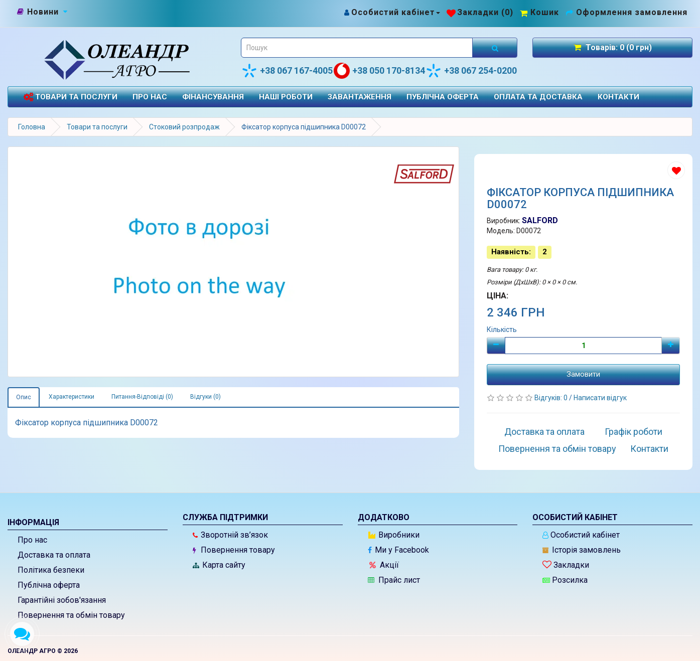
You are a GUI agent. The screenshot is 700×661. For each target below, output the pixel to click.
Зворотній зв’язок (230, 535)
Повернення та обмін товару (557, 448)
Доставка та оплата (544, 431)
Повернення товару (234, 550)
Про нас (149, 96)
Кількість (502, 329)
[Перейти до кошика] (539, 12)
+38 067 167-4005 (287, 71)
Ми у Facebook (398, 550)
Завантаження (359, 96)
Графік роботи (633, 431)
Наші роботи (286, 96)
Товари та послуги (70, 97)
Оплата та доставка (538, 96)
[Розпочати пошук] (494, 48)
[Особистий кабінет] (391, 12)
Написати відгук (600, 398)
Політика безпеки (51, 570)
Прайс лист (394, 580)
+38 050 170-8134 (379, 71)
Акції (384, 565)
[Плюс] (670, 345)
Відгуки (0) (205, 396)
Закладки (565, 565)
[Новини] (43, 12)
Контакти (618, 96)
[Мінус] (496, 345)
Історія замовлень (581, 550)
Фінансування (213, 96)
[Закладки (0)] (480, 12)
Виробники (393, 535)
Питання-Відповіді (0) (142, 396)
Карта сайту (219, 565)
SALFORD (540, 220)
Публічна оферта (442, 96)
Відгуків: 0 (551, 398)
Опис (23, 397)
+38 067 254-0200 (471, 71)
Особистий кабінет (581, 535)
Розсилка (565, 580)
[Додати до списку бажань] (676, 170)
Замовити (583, 374)
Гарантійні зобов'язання (62, 600)
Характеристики (71, 396)
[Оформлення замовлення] (626, 12)
